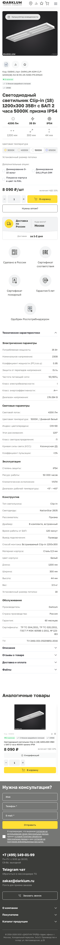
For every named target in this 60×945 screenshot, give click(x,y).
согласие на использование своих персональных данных (27, 832)
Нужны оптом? (30, 208)
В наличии (10, 738)
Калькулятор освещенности (23, 17)
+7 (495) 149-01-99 (18, 855)
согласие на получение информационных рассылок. (26, 840)
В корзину (42, 199)
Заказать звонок (30, 895)
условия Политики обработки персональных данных (24, 837)
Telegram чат (13, 869)
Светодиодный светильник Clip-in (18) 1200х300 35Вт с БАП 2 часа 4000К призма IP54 (29, 743)
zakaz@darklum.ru (18, 881)
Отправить (30, 825)
